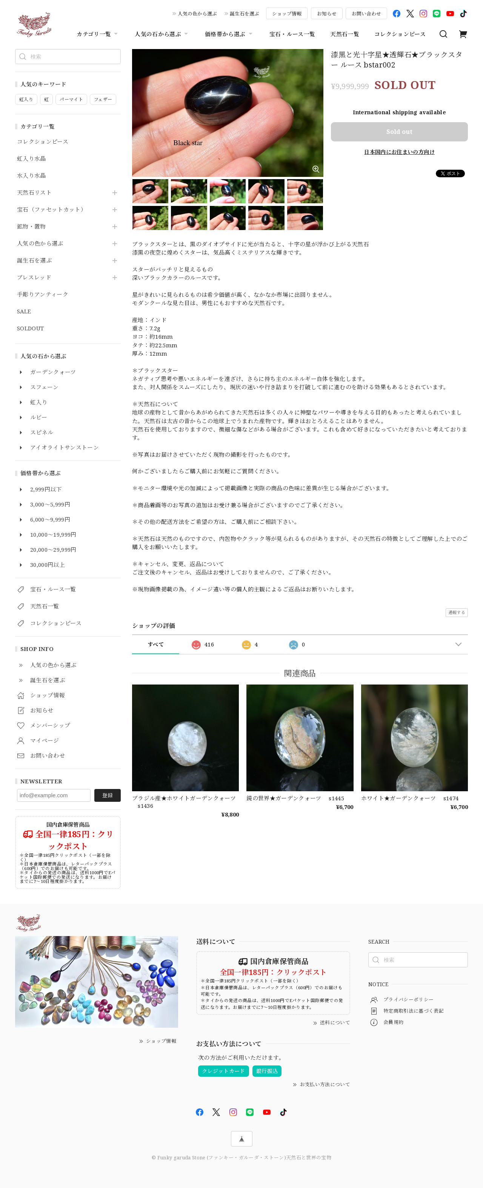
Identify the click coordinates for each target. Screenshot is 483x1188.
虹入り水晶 (31, 158)
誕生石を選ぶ (244, 13)
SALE (24, 311)
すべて (156, 644)
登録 (107, 795)
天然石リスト (34, 192)
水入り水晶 (31, 175)
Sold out (399, 131)
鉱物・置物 (31, 226)
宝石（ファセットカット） (51, 209)
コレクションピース (400, 34)
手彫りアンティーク (42, 294)
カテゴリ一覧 (98, 34)
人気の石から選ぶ (162, 34)
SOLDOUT (30, 328)
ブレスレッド (34, 277)
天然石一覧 (344, 34)
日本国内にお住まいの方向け (399, 151)
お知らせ (327, 13)
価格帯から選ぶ (229, 34)
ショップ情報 (286, 13)
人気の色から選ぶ (197, 13)
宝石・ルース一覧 (292, 34)
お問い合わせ (366, 13)
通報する (456, 612)
